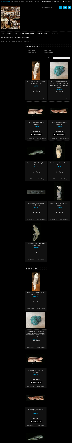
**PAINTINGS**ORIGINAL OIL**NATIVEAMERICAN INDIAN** (11, 89)
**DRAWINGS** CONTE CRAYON (10, 69)
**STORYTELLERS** (7, 108)
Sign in (27, 1)
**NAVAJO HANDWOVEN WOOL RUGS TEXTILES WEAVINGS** (12, 94)
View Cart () (68, 1)
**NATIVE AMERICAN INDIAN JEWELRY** (9, 85)
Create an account (34, 1)
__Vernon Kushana (47, 52)
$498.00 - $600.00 (6, 132)
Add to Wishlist (30, 98)
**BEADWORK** (6, 62)
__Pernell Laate (46, 50)
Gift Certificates (14, 1)
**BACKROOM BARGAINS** (9, 50)
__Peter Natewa (31, 52)
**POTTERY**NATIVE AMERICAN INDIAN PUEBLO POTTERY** (10, 104)
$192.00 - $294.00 (6, 123)
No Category (5, 111)
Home (2, 41)
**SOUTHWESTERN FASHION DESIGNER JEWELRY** (10, 99)
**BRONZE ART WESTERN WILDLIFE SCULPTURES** (12, 65)
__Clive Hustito (31, 50)
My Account (21, 1)
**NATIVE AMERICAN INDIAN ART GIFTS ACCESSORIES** (11, 80)
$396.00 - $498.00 (6, 129)
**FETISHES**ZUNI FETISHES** (14, 41)
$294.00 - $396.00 (6, 126)
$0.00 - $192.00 (6, 120)
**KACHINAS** (6, 76)
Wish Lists (59, 1)
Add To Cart (36, 135)
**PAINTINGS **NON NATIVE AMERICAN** (9, 57)
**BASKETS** (5, 54)
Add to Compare (41, 98)
